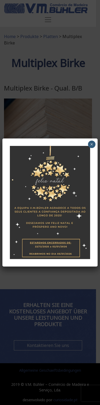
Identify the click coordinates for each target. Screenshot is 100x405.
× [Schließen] (91, 144)
